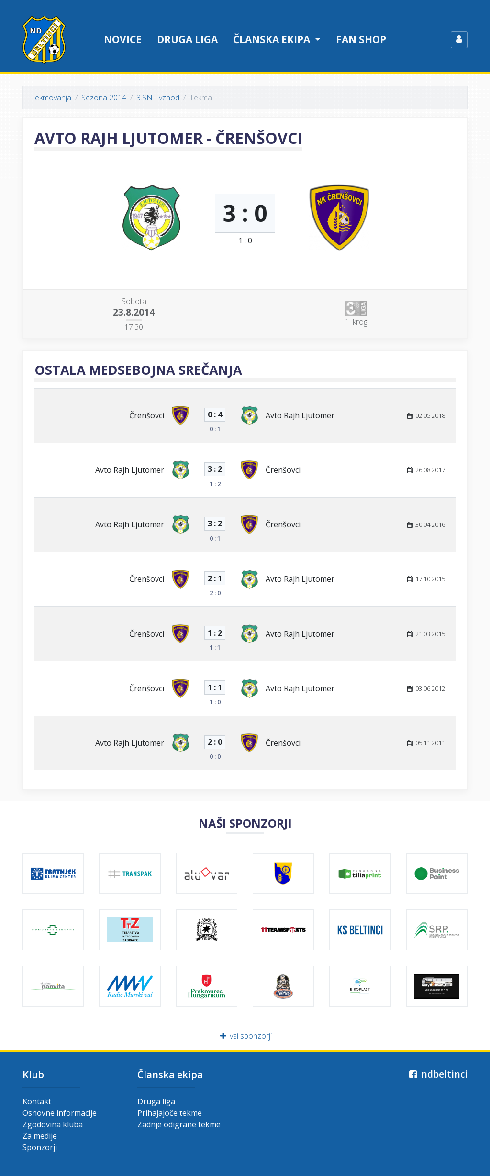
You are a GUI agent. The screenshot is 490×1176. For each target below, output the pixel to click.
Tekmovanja (51, 97)
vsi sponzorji (245, 1036)
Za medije (39, 1136)
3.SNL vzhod (157, 97)
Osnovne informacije (59, 1113)
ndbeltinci (437, 1073)
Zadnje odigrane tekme (179, 1124)
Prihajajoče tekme (169, 1113)
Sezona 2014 (103, 97)
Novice (123, 39)
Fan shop (361, 39)
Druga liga (187, 39)
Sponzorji (39, 1147)
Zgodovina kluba (52, 1124)
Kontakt (36, 1101)
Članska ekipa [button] (272, 39)
